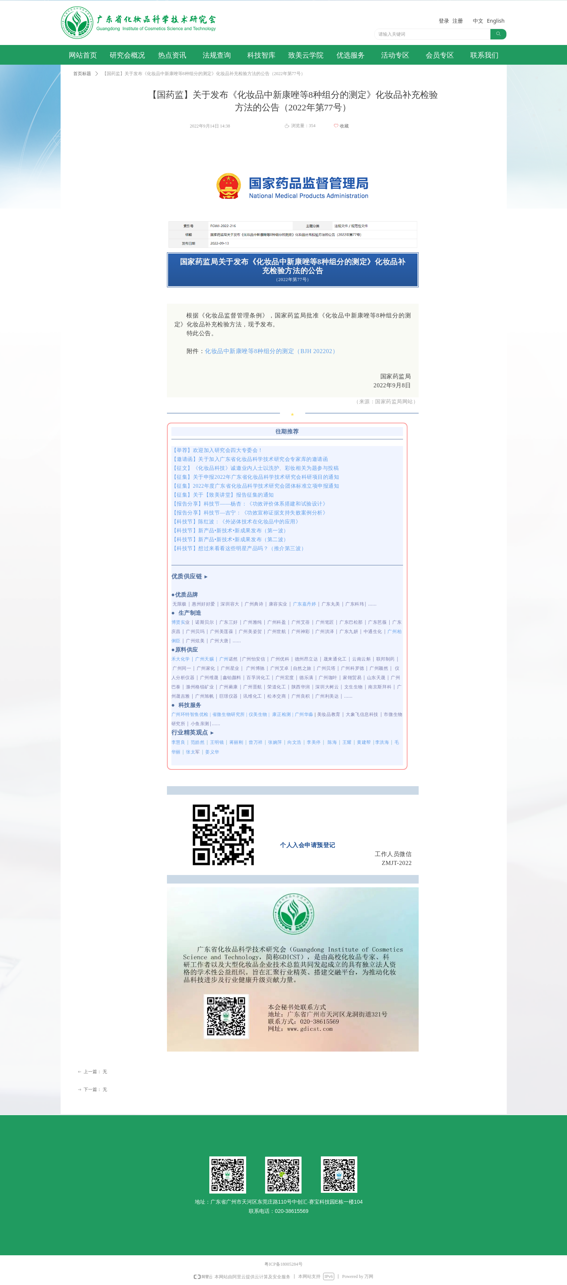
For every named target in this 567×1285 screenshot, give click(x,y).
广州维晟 (209, 677)
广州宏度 (285, 677)
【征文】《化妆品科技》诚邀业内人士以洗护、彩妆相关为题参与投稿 (255, 468)
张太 (193, 752)
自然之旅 (302, 668)
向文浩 (294, 742)
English (496, 20)
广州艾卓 (279, 668)
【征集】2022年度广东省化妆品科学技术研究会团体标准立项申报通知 (255, 486)
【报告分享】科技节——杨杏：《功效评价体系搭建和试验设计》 (249, 504)
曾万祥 (256, 742)
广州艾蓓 (300, 622)
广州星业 (230, 668)
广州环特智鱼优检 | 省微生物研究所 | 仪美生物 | (243, 714)
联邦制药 (385, 659)
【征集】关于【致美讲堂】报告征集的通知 (222, 495)
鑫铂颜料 (232, 677)
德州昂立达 (306, 659)
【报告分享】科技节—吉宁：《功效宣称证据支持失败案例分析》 (249, 513)
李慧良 (178, 742)
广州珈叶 (328, 677)
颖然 (383, 668)
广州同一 (182, 668)
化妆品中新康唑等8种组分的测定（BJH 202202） (271, 351)
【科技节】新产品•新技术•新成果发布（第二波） (230, 539)
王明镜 (217, 742)
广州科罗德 (352, 668)
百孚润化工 (258, 677)
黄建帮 (364, 742)
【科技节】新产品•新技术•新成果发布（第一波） (230, 530)
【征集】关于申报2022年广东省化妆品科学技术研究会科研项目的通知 (255, 477)
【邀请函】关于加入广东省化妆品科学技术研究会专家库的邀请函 (249, 459)
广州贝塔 (326, 668)
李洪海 (382, 742)
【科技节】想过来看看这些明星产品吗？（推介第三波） (239, 548)
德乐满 (306, 677)
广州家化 (206, 668)
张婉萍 (275, 742)
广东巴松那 (351, 622)
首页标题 (82, 73)
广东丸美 (331, 604)
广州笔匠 (325, 622)
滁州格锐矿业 (200, 687)
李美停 (314, 742)
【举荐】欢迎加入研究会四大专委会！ (217, 450)
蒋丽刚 (236, 742)
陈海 (332, 742)
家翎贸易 (352, 677)
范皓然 (198, 742)
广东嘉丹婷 (304, 604)
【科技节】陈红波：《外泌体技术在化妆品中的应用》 (236, 521)
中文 (478, 20)
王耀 (347, 742)
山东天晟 (376, 677)
